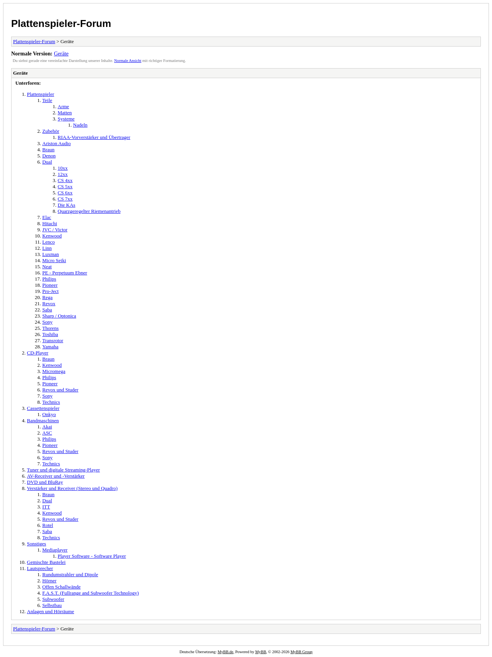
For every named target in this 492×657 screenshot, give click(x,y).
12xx (63, 174)
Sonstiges (36, 544)
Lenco (48, 242)
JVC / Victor (54, 229)
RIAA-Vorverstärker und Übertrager (94, 137)
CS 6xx (65, 193)
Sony (47, 322)
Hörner (49, 580)
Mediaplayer (55, 550)
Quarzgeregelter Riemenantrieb (89, 211)
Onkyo (49, 414)
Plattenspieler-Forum (61, 23)
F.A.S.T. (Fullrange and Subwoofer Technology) (90, 593)
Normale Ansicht (127, 61)
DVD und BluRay (45, 482)
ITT (46, 507)
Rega (47, 297)
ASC (47, 433)
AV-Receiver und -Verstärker (56, 476)
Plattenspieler (40, 94)
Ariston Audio (56, 143)
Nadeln (80, 125)
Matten (65, 112)
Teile (47, 100)
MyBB (260, 652)
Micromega (53, 371)
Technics (51, 402)
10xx (63, 168)
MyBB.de (225, 652)
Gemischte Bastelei (46, 562)
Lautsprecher (40, 568)
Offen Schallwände (61, 587)
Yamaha (50, 346)
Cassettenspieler (43, 408)
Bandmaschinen (43, 420)
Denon (49, 156)
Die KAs (66, 205)
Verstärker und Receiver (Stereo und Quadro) (72, 488)
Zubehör (50, 131)
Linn (47, 248)
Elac (46, 217)
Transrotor (52, 340)
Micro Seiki (54, 260)
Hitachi (49, 223)
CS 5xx (65, 186)
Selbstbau (52, 605)
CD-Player (37, 353)
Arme (63, 106)
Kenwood (52, 236)
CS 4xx (65, 180)
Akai (47, 427)
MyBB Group (301, 652)
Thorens (50, 328)
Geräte (61, 53)
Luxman (50, 254)
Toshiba (50, 334)
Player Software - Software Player (92, 556)
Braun (48, 149)
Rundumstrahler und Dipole (70, 574)
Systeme (66, 119)
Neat (47, 266)
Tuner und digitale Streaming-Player (63, 470)
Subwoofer (53, 599)
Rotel (47, 525)
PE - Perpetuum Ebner (64, 273)
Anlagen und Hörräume (50, 611)
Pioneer (50, 285)
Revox (48, 303)
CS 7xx (65, 199)
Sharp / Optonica (59, 316)
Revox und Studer (60, 390)
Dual (47, 162)
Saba (47, 310)
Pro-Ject (50, 291)
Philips (49, 279)
